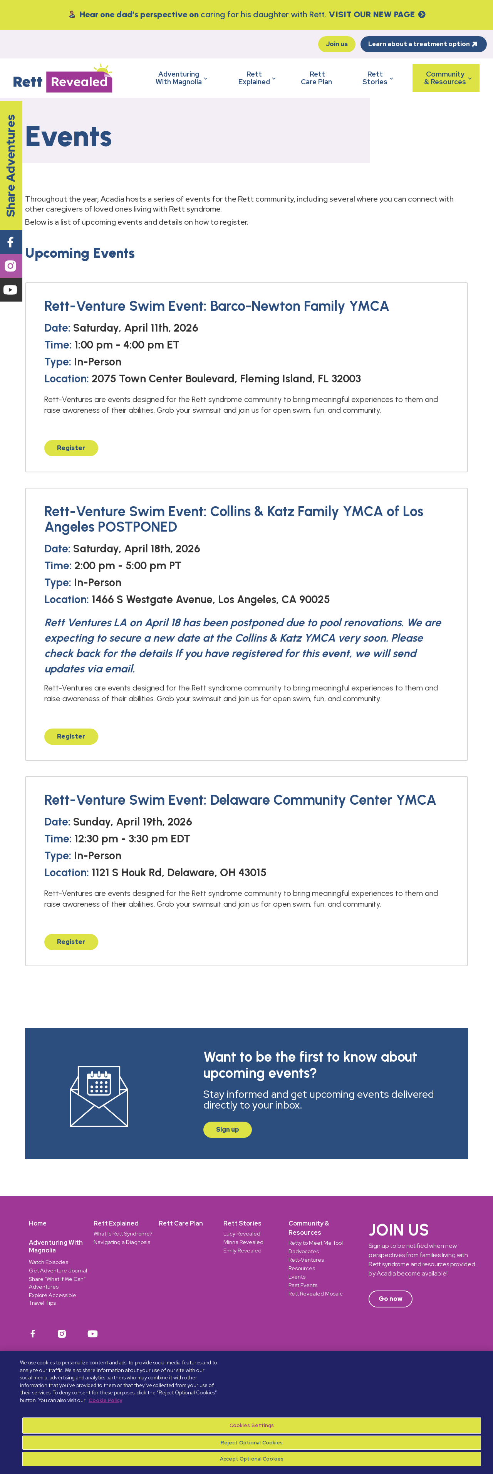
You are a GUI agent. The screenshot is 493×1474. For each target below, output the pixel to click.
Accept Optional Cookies (251, 1459)
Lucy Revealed (241, 1233)
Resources (301, 1268)
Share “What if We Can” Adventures (57, 1283)
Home (38, 1223)
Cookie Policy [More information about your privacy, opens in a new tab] (105, 1400)
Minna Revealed (243, 1242)
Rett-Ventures (306, 1259)
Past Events (302, 1285)
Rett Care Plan (181, 1223)
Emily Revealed (242, 1250)
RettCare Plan (317, 78)
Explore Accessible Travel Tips (52, 1299)
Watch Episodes (48, 1262)
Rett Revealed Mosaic (315, 1293)
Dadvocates (303, 1251)
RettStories (378, 78)
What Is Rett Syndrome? (123, 1233)
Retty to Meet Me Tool (315, 1242)
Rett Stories (242, 1223)
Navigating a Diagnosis (122, 1242)
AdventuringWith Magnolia (183, 78)
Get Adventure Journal (58, 1270)
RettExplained (258, 78)
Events (296, 1276)
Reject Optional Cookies (252, 1442)
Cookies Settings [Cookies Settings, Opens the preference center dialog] (252, 1425)
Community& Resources (449, 78)
